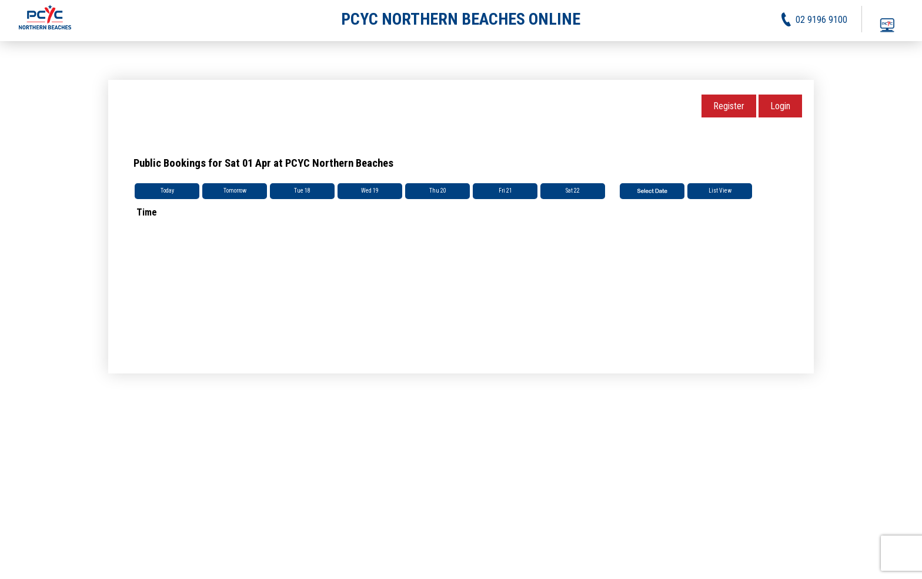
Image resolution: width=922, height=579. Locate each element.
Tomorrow (234, 190)
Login (780, 106)
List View (720, 190)
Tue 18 (302, 190)
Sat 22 (573, 190)
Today (167, 190)
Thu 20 (437, 190)
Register (728, 106)
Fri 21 (505, 190)
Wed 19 (370, 190)
